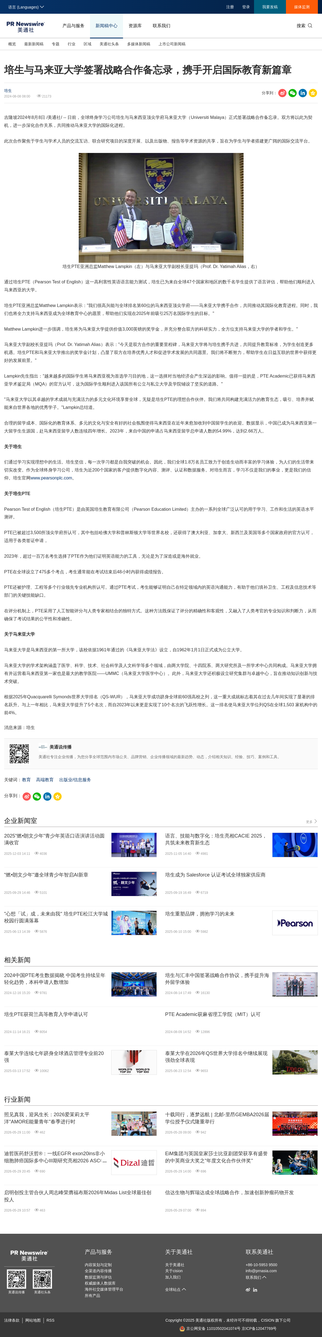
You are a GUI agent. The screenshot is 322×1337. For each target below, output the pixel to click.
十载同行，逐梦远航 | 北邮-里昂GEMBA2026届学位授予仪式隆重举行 (217, 1118)
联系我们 (161, 25)
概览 (12, 44)
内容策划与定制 (98, 1265)
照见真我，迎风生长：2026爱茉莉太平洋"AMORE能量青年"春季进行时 (46, 1118)
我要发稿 (270, 7)
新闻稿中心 (106, 25)
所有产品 (92, 1295)
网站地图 (33, 1320)
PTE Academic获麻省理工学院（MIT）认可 (213, 1014)
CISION (267, 1320)
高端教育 (45, 779)
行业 (71, 44)
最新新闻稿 (33, 44)
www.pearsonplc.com (51, 478)
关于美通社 (179, 1252)
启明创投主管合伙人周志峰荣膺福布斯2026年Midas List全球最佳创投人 (77, 1196)
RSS (50, 1320)
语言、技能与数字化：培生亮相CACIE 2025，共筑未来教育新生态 (216, 839)
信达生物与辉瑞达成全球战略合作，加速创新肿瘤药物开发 (229, 1192)
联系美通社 (259, 1252)
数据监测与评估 (98, 1277)
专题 (55, 44)
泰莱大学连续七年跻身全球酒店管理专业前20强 (54, 1057)
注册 (230, 7)
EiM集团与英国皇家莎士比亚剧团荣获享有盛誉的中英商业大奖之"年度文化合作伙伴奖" (216, 1157)
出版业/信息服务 (75, 779)
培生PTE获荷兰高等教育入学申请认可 (46, 1014)
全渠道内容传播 (98, 1271)
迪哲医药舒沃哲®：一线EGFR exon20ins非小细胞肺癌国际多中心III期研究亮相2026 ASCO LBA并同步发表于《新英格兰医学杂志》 (54, 1157)
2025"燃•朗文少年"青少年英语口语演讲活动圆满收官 (54, 839)
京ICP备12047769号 (259, 1328)
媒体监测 (302, 7)
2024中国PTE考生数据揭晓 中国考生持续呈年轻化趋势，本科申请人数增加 (54, 979)
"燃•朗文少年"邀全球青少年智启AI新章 (46, 875)
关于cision (174, 1271)
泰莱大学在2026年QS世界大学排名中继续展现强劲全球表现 (216, 1057)
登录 (246, 7)
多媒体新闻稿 (138, 44)
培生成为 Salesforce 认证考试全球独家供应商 (215, 875)
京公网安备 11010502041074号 (210, 1328)
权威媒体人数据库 (100, 1283)
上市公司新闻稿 (172, 44)
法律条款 (12, 1320)
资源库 (135, 25)
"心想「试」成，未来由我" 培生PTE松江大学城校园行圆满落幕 (56, 917)
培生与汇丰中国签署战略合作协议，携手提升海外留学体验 (217, 979)
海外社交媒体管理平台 (104, 1289)
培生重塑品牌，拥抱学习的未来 (199, 914)
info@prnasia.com (261, 1271)
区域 (87, 44)
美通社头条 (109, 44)
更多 (312, 821)
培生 (8, 90)
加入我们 (173, 1277)
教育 (26, 779)
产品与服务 (73, 25)
